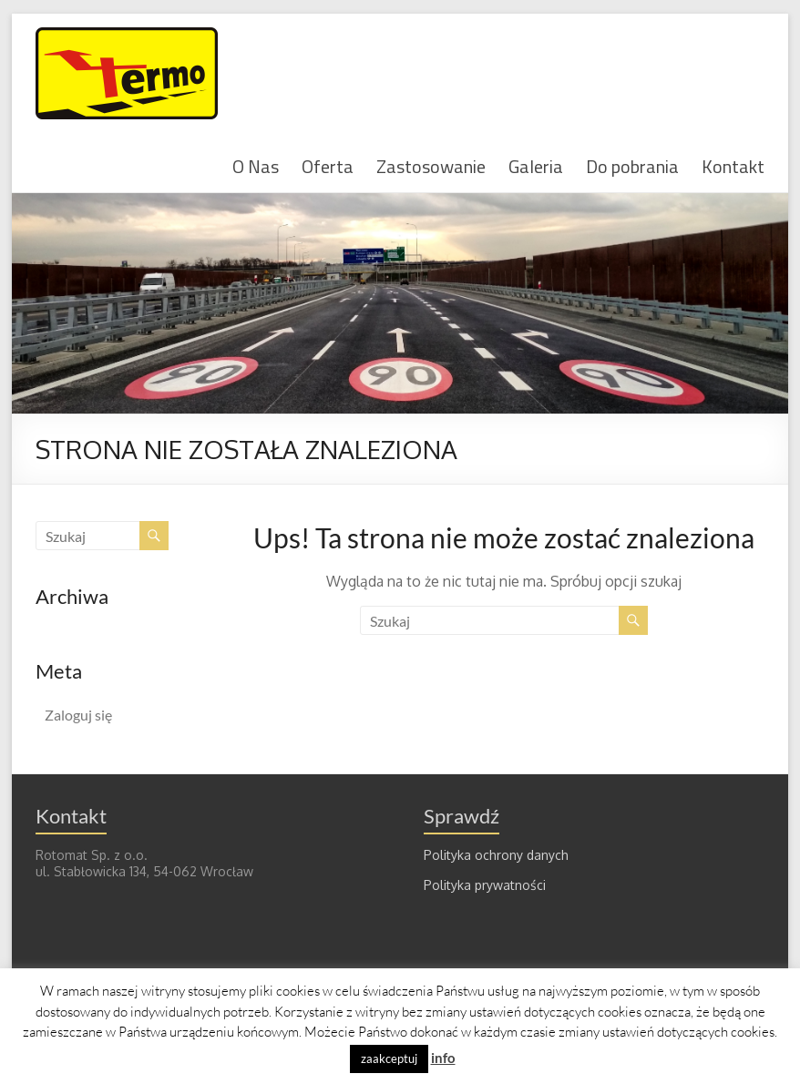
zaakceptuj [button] (389, 1058)
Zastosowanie (431, 165)
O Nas (255, 165)
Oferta (328, 165)
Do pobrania (632, 165)
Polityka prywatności (485, 885)
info (443, 1057)
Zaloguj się (78, 714)
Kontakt (733, 165)
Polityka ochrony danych (496, 855)
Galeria (535, 165)
